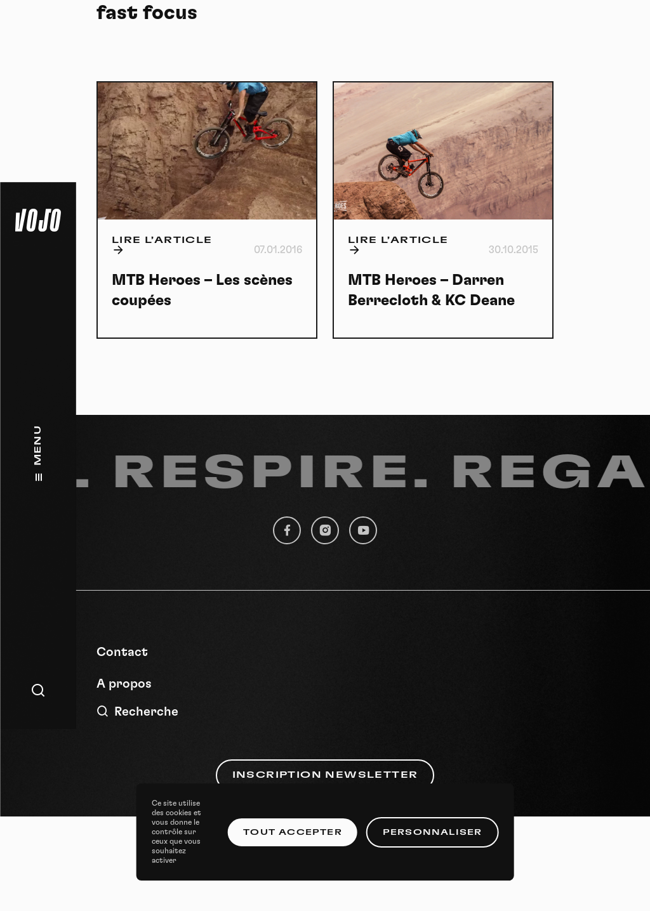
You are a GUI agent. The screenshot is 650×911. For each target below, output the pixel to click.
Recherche (137, 711)
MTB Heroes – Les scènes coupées (202, 290)
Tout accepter (292, 832)
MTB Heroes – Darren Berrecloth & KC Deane (431, 290)
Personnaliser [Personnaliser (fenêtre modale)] (432, 832)
